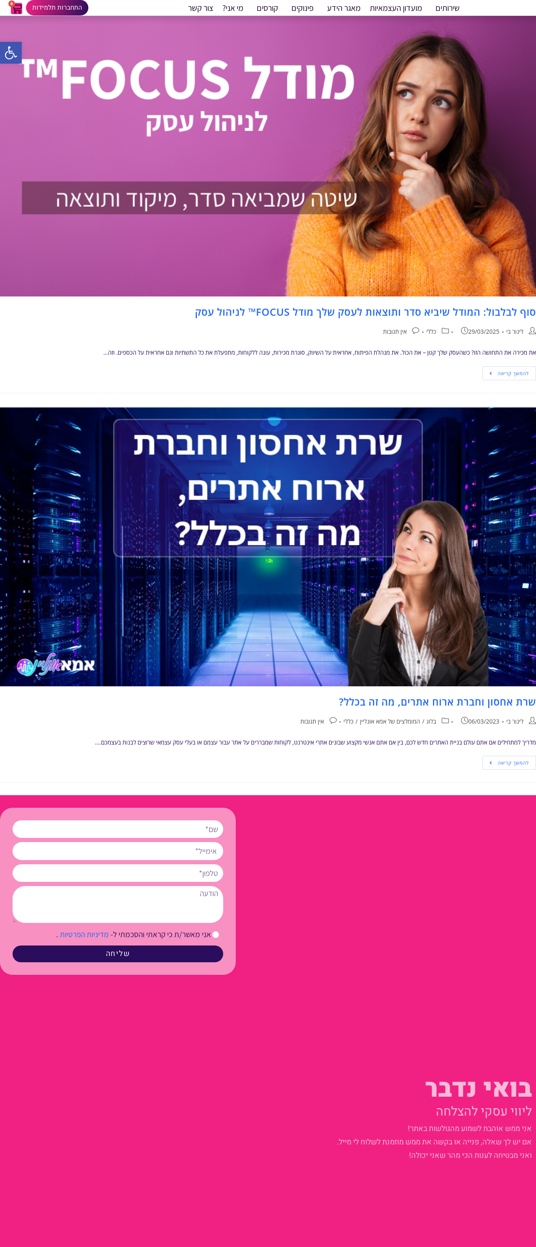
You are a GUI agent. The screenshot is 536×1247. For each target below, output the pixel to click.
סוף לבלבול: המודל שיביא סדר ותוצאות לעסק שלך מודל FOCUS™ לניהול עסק (364, 321)
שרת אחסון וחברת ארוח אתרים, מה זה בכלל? (437, 711)
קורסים (265, 13)
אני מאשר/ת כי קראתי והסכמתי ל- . (133, 944)
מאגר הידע (342, 13)
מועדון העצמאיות (396, 13)
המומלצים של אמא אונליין (390, 731)
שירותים (445, 13)
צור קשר (200, 13)
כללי (431, 341)
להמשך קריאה (505, 381)
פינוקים (300, 13)
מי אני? (232, 13)
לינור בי (514, 341)
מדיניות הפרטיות (83, 944)
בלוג (431, 731)
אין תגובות (395, 341)
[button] (11, 53)
